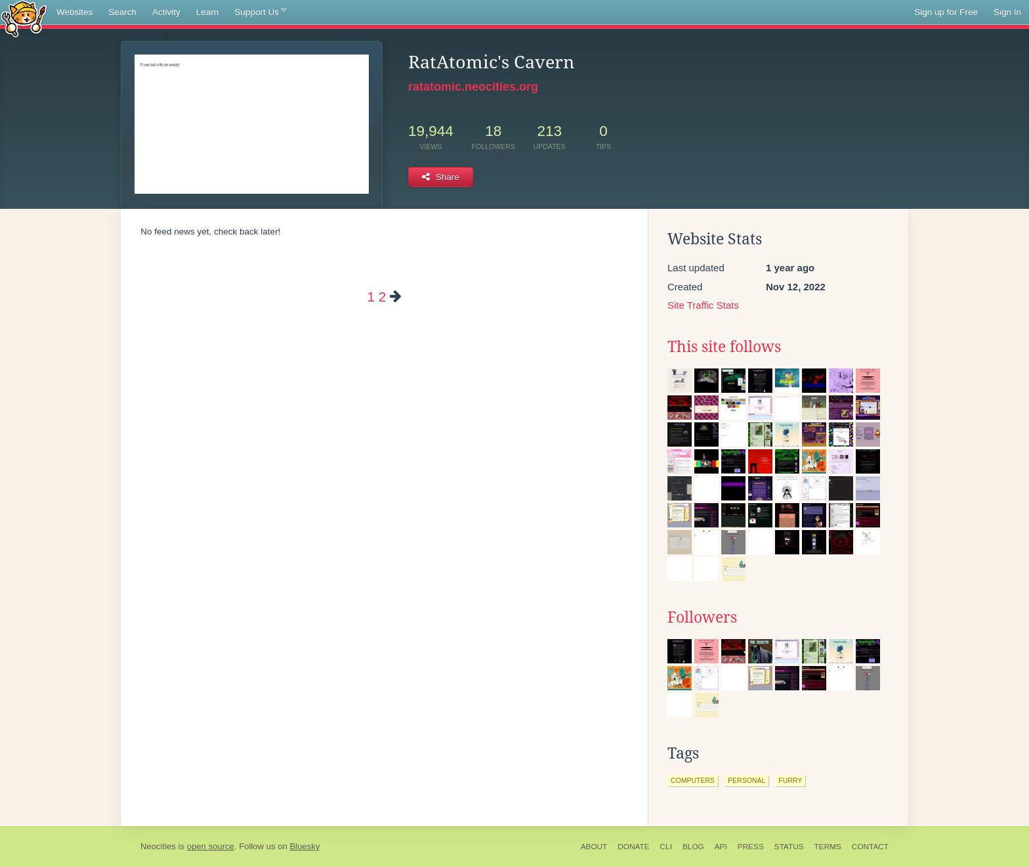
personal (746, 780)
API (721, 846)
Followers (702, 617)
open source (210, 846)
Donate (633, 846)
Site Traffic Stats (703, 305)
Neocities (158, 846)
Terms (827, 846)
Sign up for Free (946, 12)
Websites (74, 12)
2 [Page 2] (382, 296)
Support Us (260, 12)
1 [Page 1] (370, 296)
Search (122, 12)
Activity (166, 12)
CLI (666, 846)
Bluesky (304, 846)
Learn (207, 12)
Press (751, 846)
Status (789, 846)
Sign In (1007, 12)
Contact (870, 846)
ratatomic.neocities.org (473, 86)
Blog (693, 846)
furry (790, 780)
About (594, 846)
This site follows (724, 346)
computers (693, 780)
